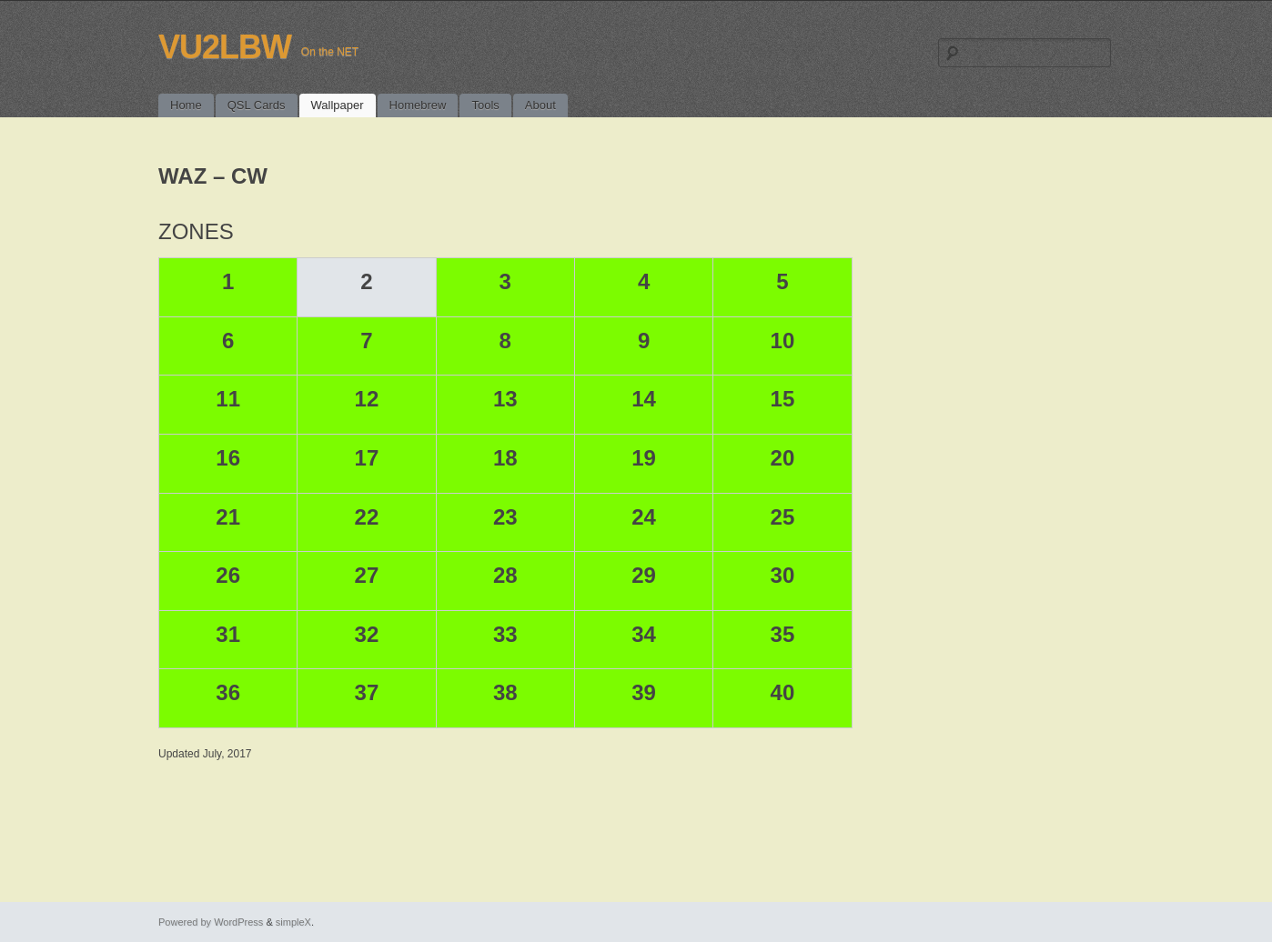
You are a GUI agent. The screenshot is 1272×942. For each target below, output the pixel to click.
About (540, 105)
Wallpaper (337, 105)
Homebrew (418, 105)
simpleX (293, 922)
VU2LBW (224, 46)
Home (186, 105)
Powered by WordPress (210, 922)
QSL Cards (256, 105)
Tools (485, 105)
